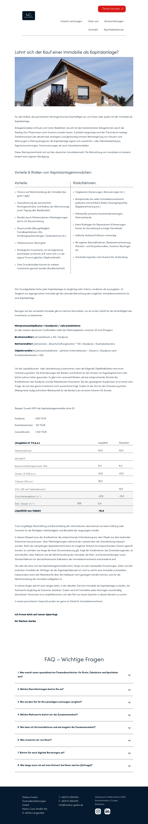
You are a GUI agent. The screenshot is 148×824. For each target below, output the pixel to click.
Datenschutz (113, 797)
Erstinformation (102, 801)
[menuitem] (71, 21)
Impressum (100, 797)
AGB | (123, 797)
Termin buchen (111, 9)
